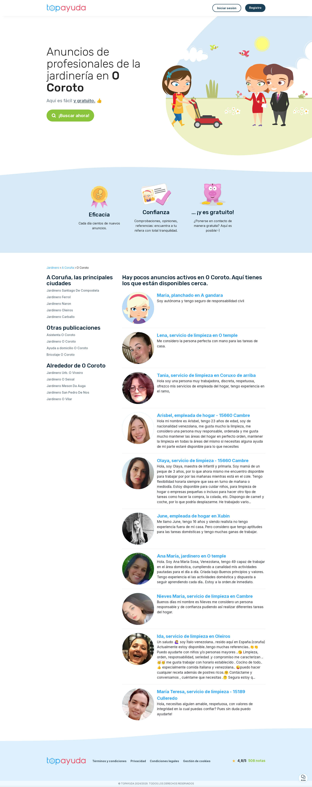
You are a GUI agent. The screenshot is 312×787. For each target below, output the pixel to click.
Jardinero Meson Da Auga (66, 386)
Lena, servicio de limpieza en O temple (197, 335)
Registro (255, 7)
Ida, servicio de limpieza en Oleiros (193, 636)
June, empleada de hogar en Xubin (193, 515)
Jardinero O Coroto (61, 341)
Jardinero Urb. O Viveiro (65, 373)
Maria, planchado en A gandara (190, 295)
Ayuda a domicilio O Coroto (67, 348)
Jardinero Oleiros (60, 310)
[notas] (242, 760)
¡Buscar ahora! (70, 115)
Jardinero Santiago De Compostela (73, 290)
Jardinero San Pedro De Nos (68, 392)
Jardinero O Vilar (59, 399)
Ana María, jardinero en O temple (191, 556)
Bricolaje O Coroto (61, 355)
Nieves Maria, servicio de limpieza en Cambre (205, 596)
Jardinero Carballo (61, 317)
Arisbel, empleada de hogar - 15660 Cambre (203, 415)
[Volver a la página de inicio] (66, 8)
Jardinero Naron (59, 304)
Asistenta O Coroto (61, 335)
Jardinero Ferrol (59, 297)
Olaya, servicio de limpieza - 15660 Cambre (203, 460)
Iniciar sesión (226, 8)
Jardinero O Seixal (60, 379)
